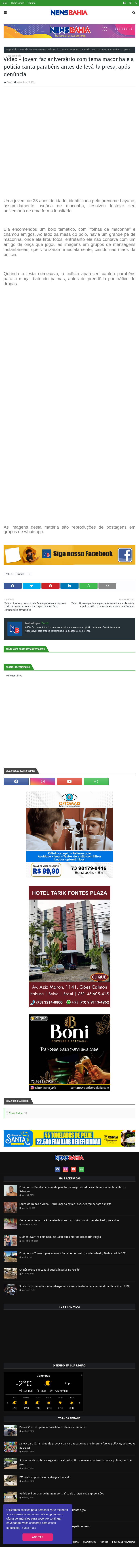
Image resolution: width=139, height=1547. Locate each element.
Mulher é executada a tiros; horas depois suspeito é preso (54, 1526)
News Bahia (16, 1113)
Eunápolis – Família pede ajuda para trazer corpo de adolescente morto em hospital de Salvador (72, 1189)
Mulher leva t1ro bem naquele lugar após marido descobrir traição (60, 1236)
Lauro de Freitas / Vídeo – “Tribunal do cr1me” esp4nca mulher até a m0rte (65, 1204)
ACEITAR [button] (37, 1537)
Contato (31, 3)
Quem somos (17, 3)
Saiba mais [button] (29, 1527)
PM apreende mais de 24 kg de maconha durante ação (52, 1510)
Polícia (24, 49)
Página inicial (12, 49)
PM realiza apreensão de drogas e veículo (44, 1477)
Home (5, 3)
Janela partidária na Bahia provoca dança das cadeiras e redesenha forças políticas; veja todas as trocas (77, 1445)
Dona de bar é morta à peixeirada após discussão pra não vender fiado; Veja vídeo (69, 1220)
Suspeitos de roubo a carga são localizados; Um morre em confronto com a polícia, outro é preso (75, 1462)
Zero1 (9, 82)
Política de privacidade (123, 1542)
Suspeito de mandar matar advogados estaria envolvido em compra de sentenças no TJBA (74, 1286)
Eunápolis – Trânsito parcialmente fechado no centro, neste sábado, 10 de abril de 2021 (73, 1253)
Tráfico (20, 574)
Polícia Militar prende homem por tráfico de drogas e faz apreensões (61, 1493)
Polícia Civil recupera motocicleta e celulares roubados (52, 1427)
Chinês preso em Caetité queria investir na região (49, 1269)
